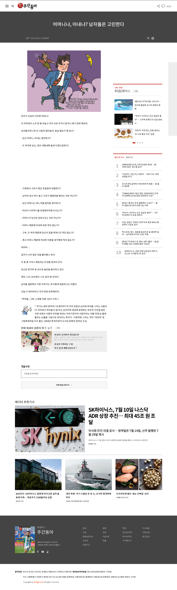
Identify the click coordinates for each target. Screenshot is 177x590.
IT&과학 (106, 536)
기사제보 (146, 528)
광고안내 (146, 536)
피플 (104, 541)
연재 (124, 528)
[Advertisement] (58, 166)
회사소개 (26, 572)
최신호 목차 (127, 532)
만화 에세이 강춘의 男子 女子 (36, 328)
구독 (58, 328)
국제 (104, 532)
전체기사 (86, 545)
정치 (84, 528)
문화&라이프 (88, 536)
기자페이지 (127, 541)
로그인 (169, 6)
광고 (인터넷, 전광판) (39, 572)
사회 (84, 532)
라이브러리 (127, 536)
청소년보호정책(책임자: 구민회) (99, 572)
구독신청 (146, 532)
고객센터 (60, 572)
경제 (104, 528)
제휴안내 (52, 572)
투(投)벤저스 (122, 91)
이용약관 (68, 572)
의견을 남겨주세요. (31, 373)
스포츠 (85, 541)
